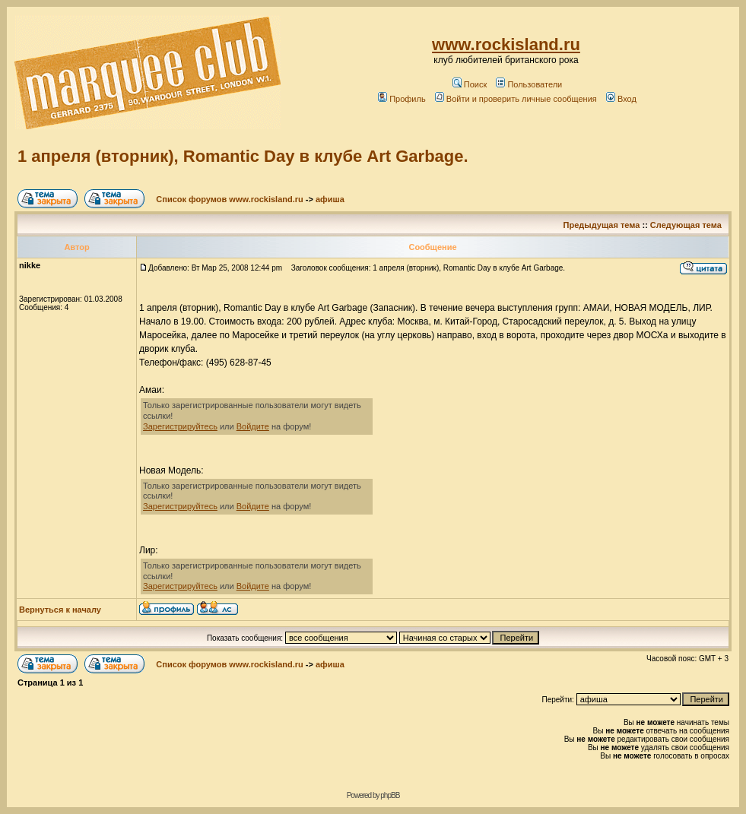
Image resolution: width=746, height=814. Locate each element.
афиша (330, 199)
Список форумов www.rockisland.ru (229, 199)
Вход (621, 98)
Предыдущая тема (601, 225)
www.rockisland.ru (506, 44)
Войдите (252, 426)
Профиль (402, 98)
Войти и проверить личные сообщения (516, 98)
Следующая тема (686, 225)
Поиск (469, 84)
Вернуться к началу (60, 609)
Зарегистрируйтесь (180, 426)
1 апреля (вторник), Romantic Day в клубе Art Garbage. (242, 156)
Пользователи (529, 84)
